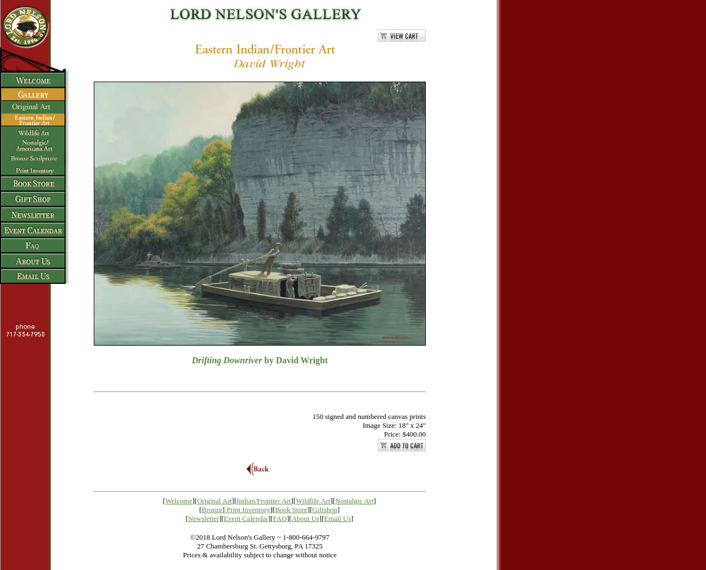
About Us (305, 518)
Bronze (212, 510)
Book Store (291, 510)
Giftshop (325, 510)
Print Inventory (248, 510)
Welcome (178, 501)
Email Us (337, 518)
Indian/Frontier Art (264, 501)
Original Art (214, 501)
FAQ (280, 518)
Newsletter (203, 518)
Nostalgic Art (354, 501)
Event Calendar (246, 518)
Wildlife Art (313, 501)
